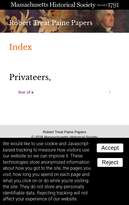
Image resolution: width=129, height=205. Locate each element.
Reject (110, 162)
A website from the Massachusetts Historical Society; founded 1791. (64, 5)
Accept (110, 148)
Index (20, 47)
